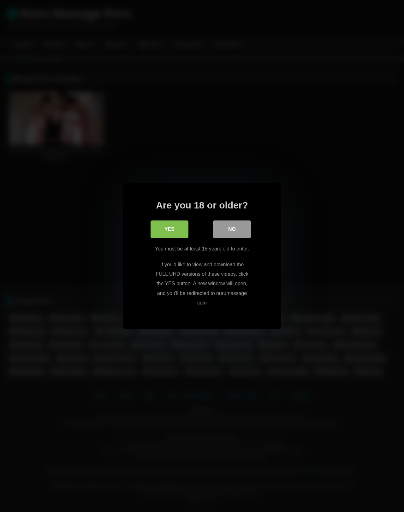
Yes (169, 229)
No (232, 229)
